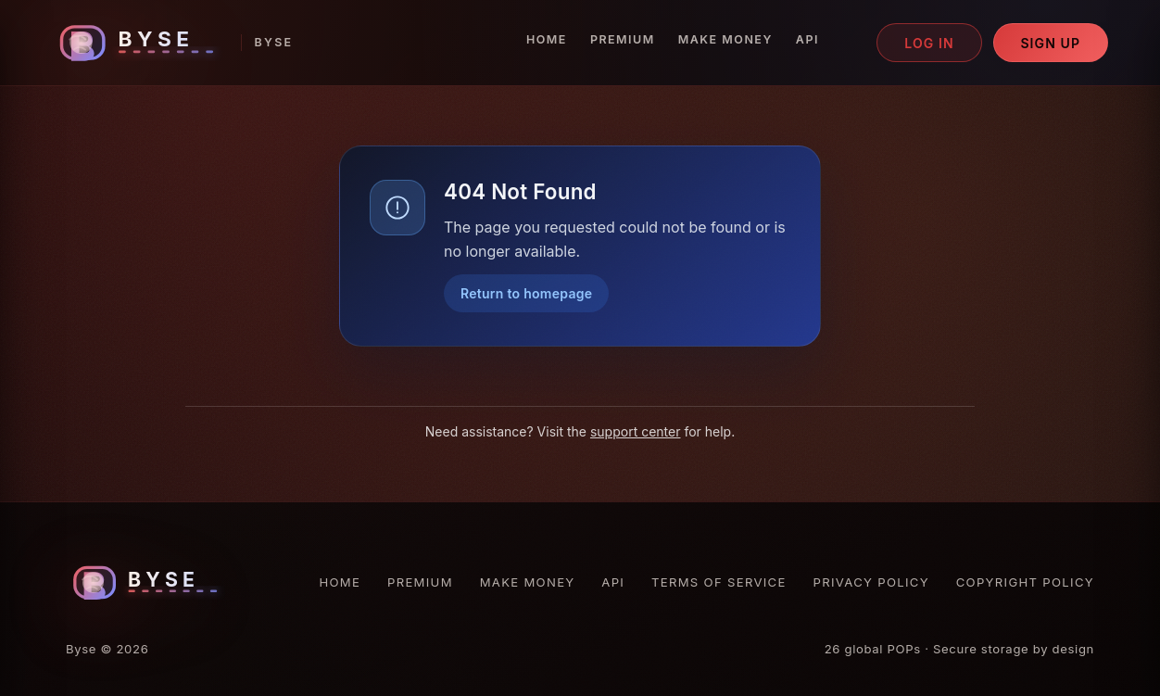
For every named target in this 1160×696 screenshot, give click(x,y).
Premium (622, 39)
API (807, 39)
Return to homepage (526, 293)
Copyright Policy (1025, 582)
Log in (929, 43)
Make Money (725, 39)
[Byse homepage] (172, 43)
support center (635, 431)
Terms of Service (719, 582)
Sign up (1050, 43)
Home (546, 39)
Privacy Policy (871, 582)
